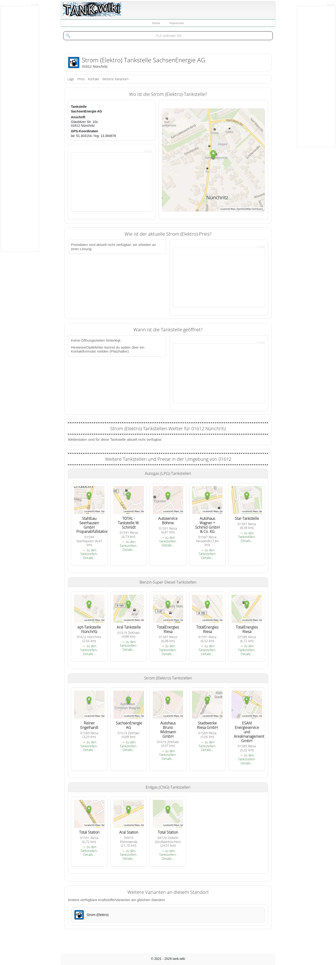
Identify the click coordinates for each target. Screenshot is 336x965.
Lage (70, 79)
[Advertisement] (106, 181)
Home (156, 23)
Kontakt (93, 79)
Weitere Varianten (115, 79)
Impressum (176, 23)
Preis (81, 79)
